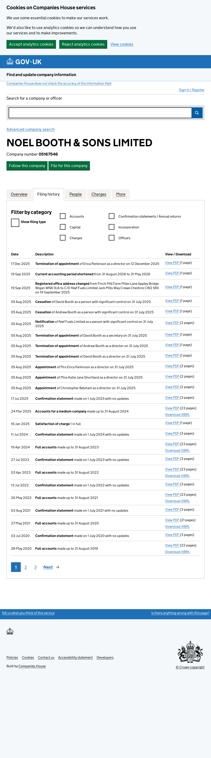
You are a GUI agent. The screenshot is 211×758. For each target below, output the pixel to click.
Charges (71, 238)
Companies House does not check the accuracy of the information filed (58, 83)
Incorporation (124, 228)
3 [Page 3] (35, 567)
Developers (105, 657)
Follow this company (27, 165)
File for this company (69, 165)
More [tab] (120, 194)
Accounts (72, 217)
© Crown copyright (190, 667)
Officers (119, 238)
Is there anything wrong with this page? (180, 613)
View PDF (172, 263)
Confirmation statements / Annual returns (145, 217)
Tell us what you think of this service (28, 613)
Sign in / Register (192, 90)
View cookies (121, 44)
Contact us (46, 657)
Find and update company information (41, 74)
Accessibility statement (75, 657)
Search (197, 112)
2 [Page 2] (25, 567)
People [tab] (75, 194)
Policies (12, 657)
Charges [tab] (98, 194)
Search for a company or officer (34, 98)
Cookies (28, 657)
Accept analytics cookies (31, 44)
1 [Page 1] (16, 567)
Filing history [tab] (48, 194)
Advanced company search (30, 129)
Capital (70, 228)
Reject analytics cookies (83, 44)
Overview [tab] (19, 194)
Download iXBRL (177, 414)
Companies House (32, 666)
